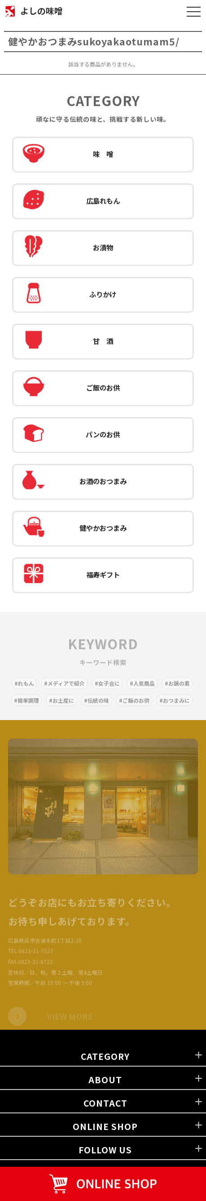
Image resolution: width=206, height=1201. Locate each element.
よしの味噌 (41, 10)
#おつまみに (174, 704)
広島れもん (71, 201)
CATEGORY (105, 1056)
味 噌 (67, 154)
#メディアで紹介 (64, 687)
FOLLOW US (105, 1149)
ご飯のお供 (71, 388)
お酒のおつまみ (74, 482)
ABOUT (105, 1079)
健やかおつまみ (74, 528)
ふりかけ (69, 295)
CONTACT (105, 1103)
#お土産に (61, 704)
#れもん (24, 687)
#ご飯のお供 (134, 704)
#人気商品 (142, 687)
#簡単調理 (26, 704)
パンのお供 (71, 435)
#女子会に (107, 687)
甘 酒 (67, 341)
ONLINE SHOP (105, 1126)
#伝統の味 (96, 704)
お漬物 (67, 248)
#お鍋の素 (177, 687)
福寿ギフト (71, 575)
